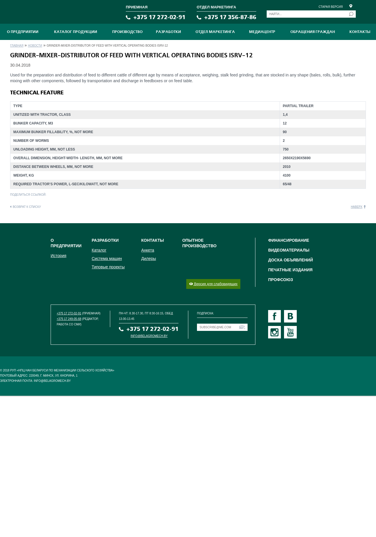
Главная (16, 45)
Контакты (359, 32)
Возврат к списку (27, 206)
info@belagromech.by (149, 336)
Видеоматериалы (288, 250)
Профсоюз (280, 279)
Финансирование (288, 240)
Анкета (147, 250)
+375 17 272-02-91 (159, 17)
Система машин (107, 258)
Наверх (356, 206)
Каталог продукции (75, 32)
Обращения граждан (312, 32)
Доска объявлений (290, 260)
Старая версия (330, 6)
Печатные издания (290, 269)
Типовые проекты (108, 267)
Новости (35, 45)
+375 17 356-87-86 (230, 17)
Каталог (99, 250)
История (58, 255)
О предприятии (22, 32)
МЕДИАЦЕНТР (262, 32)
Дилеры (148, 258)
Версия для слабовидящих (213, 284)
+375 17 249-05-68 (69, 318)
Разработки (168, 32)
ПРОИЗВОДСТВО (127, 32)
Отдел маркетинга (215, 32)
